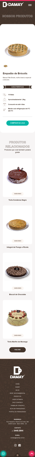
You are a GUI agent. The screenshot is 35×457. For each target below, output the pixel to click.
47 (17, 431)
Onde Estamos (17, 399)
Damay (17, 387)
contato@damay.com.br (17, 438)
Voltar (17, 349)
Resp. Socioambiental (17, 393)
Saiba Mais (17, 193)
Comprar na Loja (17, 123)
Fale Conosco (17, 402)
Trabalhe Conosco (17, 405)
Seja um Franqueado (17, 408)
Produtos (17, 396)
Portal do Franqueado (17, 411)
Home (18, 384)
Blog (17, 390)
